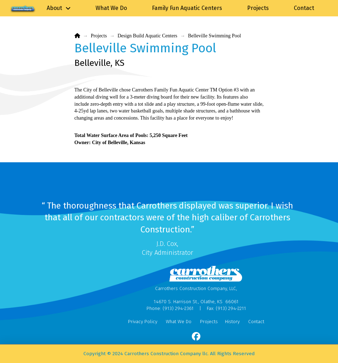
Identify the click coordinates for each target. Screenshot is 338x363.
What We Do (178, 322)
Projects (209, 322)
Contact (256, 322)
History (232, 322)
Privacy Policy (142, 322)
